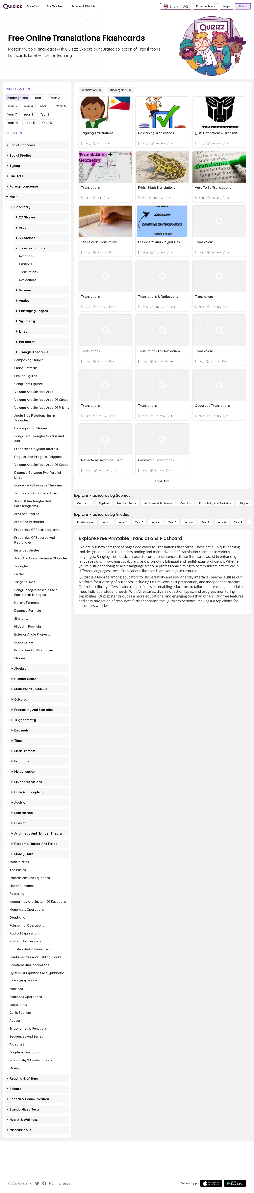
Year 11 (30, 123)
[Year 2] (122, 522)
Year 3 (12, 106)
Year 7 (12, 114)
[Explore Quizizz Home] (12, 6)
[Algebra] (103, 503)
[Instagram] (51, 1183)
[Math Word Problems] (158, 503)
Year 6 (61, 106)
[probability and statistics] (215, 503)
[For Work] (33, 6)
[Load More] (162, 481)
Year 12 (47, 123)
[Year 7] (205, 522)
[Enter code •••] (205, 6)
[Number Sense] (127, 503)
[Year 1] (106, 522)
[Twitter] (37, 1183)
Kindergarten (17, 98)
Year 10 (12, 123)
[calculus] (185, 503)
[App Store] (211, 1183)
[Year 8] (221, 522)
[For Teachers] (55, 6)
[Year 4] (155, 522)
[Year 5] (172, 522)
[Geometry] (84, 503)
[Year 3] (139, 522)
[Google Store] (235, 1183)
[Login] (226, 6)
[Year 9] (238, 522)
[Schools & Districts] (83, 6)
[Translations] (91, 90)
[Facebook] (44, 1183)
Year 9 (44, 114)
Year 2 (55, 98)
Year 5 (44, 106)
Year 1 (39, 98)
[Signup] (243, 6)
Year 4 (28, 106)
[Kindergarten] (120, 90)
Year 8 (28, 114)
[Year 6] (188, 522)
